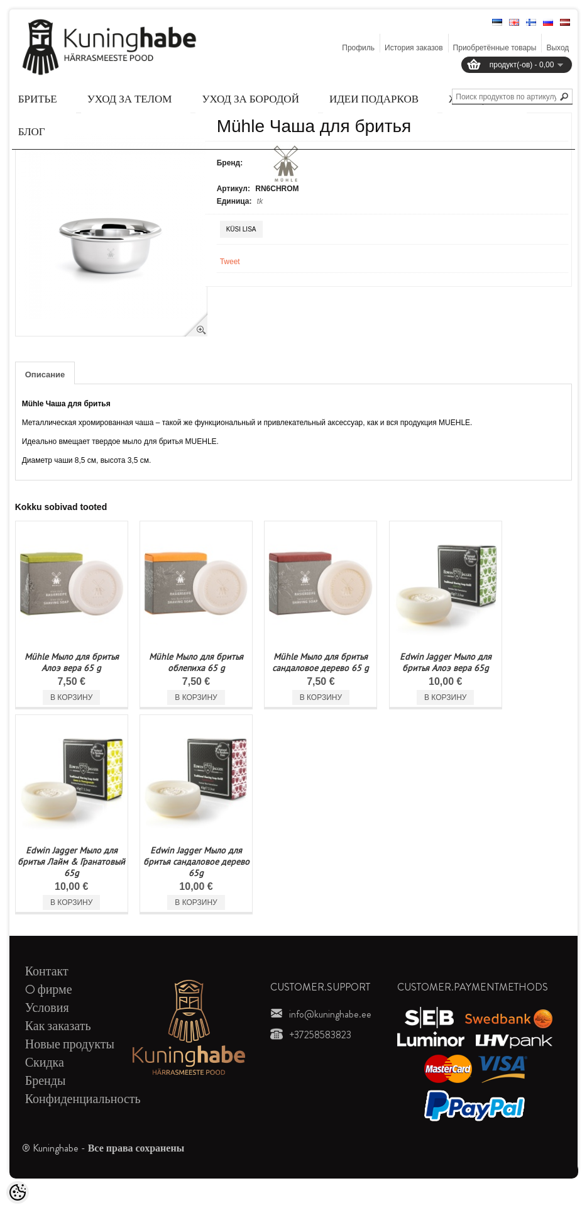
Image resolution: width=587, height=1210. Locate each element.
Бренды (45, 1081)
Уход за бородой (250, 98)
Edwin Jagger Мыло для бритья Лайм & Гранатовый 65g (71, 862)
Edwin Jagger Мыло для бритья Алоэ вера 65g (445, 662)
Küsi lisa (241, 229)
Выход (557, 47)
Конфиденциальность (83, 1099)
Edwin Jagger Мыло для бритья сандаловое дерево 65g (196, 862)
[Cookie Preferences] (17, 1192)
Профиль (358, 47)
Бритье (37, 98)
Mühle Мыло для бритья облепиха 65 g (196, 662)
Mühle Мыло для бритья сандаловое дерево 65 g (320, 662)
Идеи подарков (374, 98)
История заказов (414, 47)
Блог (31, 131)
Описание (45, 374)
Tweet (230, 261)
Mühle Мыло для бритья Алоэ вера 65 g (72, 662)
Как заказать (58, 1026)
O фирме (48, 989)
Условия (47, 1008)
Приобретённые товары (495, 47)
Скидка (44, 1062)
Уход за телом (129, 98)
